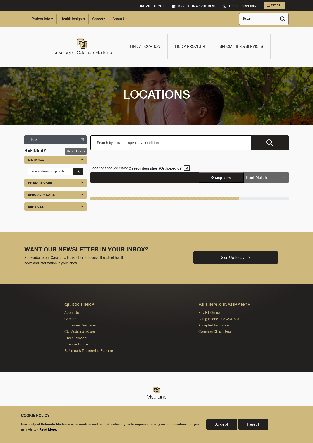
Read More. (48, 429)
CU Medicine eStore (79, 331)
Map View (221, 178)
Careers (98, 19)
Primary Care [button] (55, 182)
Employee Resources (80, 325)
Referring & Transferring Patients (88, 350)
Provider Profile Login (80, 344)
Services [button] (55, 206)
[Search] (282, 19)
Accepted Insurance (213, 325)
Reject (253, 424)
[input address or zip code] (50, 171)
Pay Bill (274, 5)
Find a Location (145, 46)
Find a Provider (190, 46)
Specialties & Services (241, 46)
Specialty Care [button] (55, 194)
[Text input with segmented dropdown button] (144, 177)
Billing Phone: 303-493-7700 (219, 319)
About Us (120, 19)
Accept (221, 424)
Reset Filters (76, 151)
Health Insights (72, 19)
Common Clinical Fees (215, 331)
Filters (55, 139)
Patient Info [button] (41, 19)
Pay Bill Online (209, 312)
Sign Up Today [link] (235, 257)
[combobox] (171, 143)
